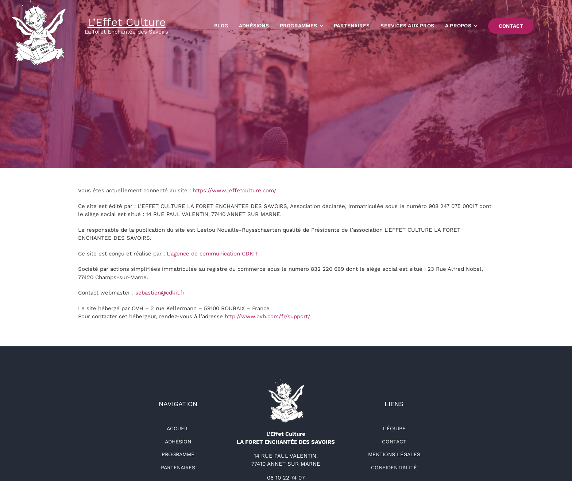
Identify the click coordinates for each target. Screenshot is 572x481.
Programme (178, 454)
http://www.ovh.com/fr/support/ (267, 316)
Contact (394, 442)
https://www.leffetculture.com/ (235, 190)
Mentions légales (394, 454)
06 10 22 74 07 (286, 477)
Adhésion (178, 442)
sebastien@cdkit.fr (160, 292)
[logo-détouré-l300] (286, 381)
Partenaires (178, 467)
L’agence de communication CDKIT (212, 253)
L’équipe (394, 428)
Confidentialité (394, 467)
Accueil (178, 428)
